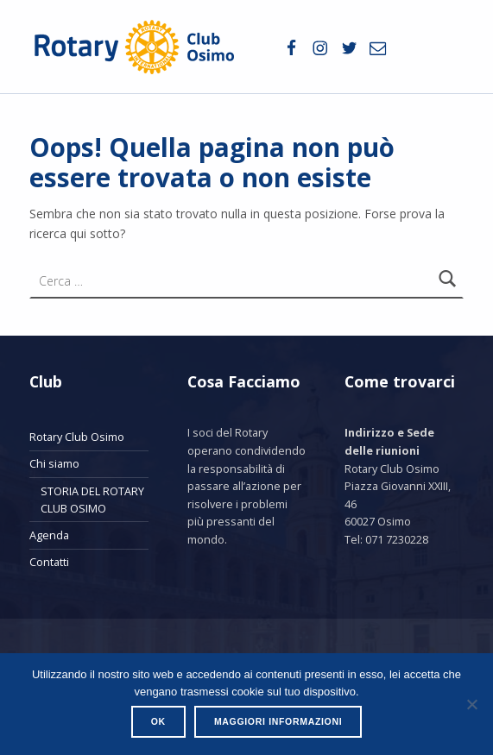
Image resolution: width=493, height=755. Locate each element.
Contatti (49, 561)
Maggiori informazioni (278, 721)
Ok (158, 721)
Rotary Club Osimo (76, 436)
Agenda (49, 535)
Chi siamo (54, 463)
